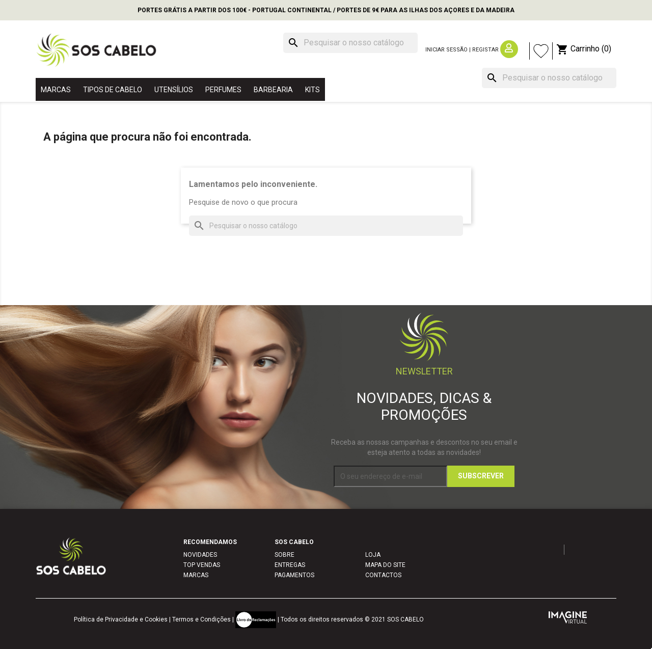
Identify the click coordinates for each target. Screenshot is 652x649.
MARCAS (56, 90)
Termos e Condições (201, 619)
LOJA (373, 554)
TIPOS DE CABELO (112, 90)
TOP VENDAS (201, 565)
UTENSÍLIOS (173, 90)
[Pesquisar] (350, 43)
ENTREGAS (290, 565)
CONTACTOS (383, 575)
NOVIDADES (200, 554)
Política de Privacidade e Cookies (121, 619)
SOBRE (284, 554)
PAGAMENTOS (294, 575)
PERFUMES (223, 90)
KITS (312, 90)
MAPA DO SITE (385, 565)
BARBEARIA (273, 90)
